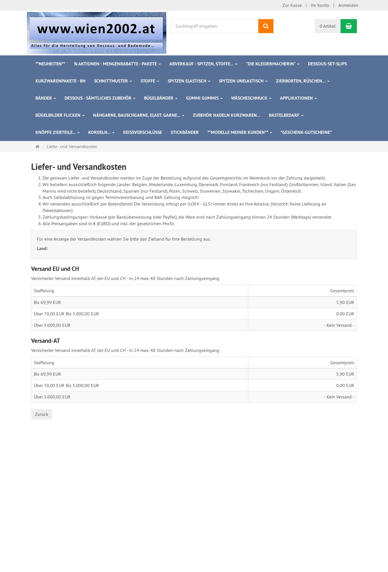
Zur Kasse (292, 5)
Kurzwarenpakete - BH (60, 81)
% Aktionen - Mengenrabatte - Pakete (117, 64)
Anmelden (348, 5)
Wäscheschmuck (251, 98)
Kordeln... (101, 132)
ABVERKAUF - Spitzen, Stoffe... (203, 64)
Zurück (41, 414)
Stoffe (150, 81)
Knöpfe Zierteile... (57, 132)
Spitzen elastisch (189, 81)
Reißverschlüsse (142, 132)
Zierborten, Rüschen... (302, 81)
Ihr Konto (320, 5)
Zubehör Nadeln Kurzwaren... (226, 115)
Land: (43, 248)
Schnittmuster (113, 81)
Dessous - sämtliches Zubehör (100, 98)
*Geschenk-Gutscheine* (306, 132)
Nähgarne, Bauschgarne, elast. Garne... (138, 115)
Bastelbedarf (286, 115)
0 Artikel (328, 26)
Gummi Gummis (204, 98)
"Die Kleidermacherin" (272, 64)
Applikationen (298, 98)
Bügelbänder (160, 98)
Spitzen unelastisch (243, 81)
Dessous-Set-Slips (327, 64)
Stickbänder (185, 132)
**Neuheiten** (50, 64)
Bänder (45, 98)
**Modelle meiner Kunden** (239, 132)
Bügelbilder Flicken (60, 115)
